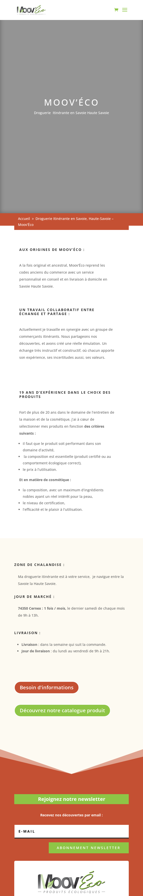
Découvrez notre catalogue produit (62, 710)
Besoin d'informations (47, 687)
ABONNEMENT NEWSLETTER (88, 847)
